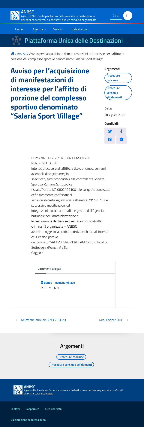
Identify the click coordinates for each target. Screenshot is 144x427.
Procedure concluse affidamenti (114, 93)
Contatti (15, 409)
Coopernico (32, 409)
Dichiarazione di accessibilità (28, 420)
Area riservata (53, 409)
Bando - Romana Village (58, 282)
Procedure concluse (113, 77)
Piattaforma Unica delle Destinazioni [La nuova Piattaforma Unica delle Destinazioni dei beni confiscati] (74, 40)
